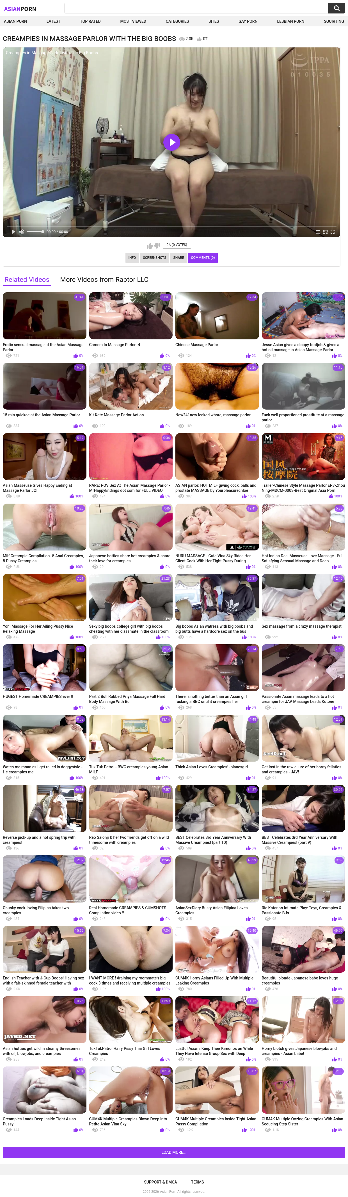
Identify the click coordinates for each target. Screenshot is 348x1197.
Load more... (174, 1152)
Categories (177, 21)
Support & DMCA (160, 1182)
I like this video (150, 246)
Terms (197, 1182)
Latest (54, 21)
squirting (334, 21)
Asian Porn (15, 21)
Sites (214, 21)
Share (178, 258)
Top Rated (90, 21)
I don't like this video (157, 246)
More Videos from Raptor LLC (104, 280)
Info (132, 258)
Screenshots (154, 258)
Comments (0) (203, 258)
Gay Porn (248, 21)
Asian (20, 9)
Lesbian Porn (290, 21)
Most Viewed (133, 21)
